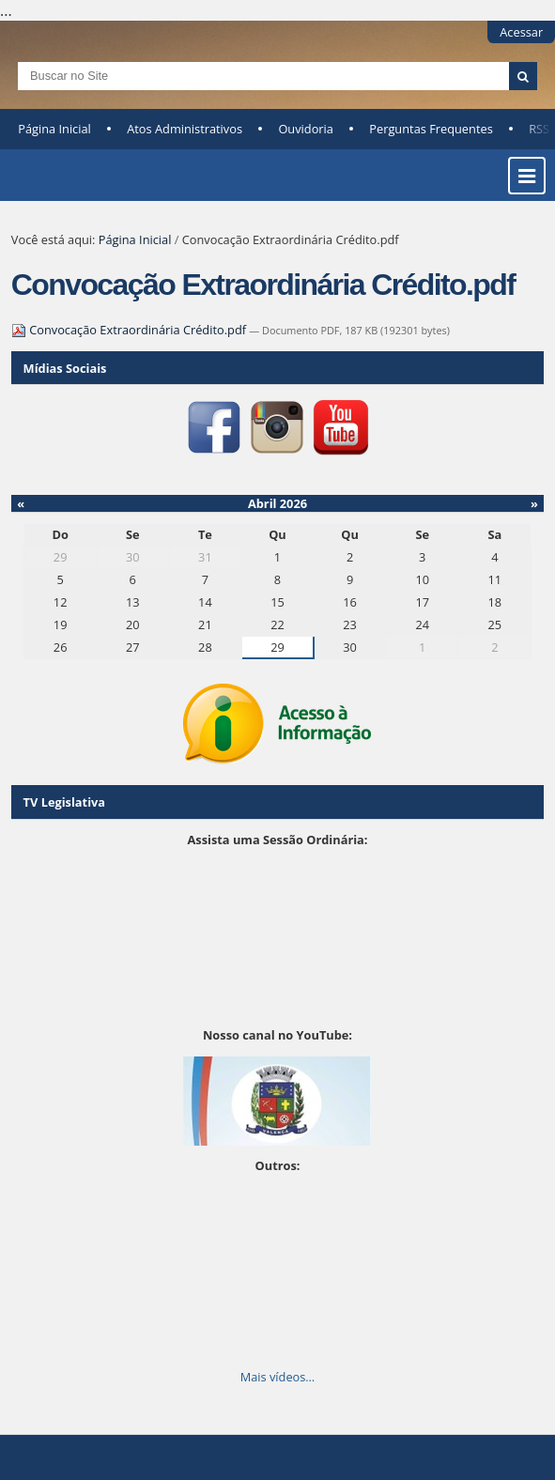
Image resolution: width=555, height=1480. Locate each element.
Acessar (521, 31)
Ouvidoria (305, 128)
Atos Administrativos (184, 128)
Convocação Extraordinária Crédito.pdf (130, 329)
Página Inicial (54, 128)
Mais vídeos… (278, 1376)
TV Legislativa (64, 802)
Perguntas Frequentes (430, 128)
